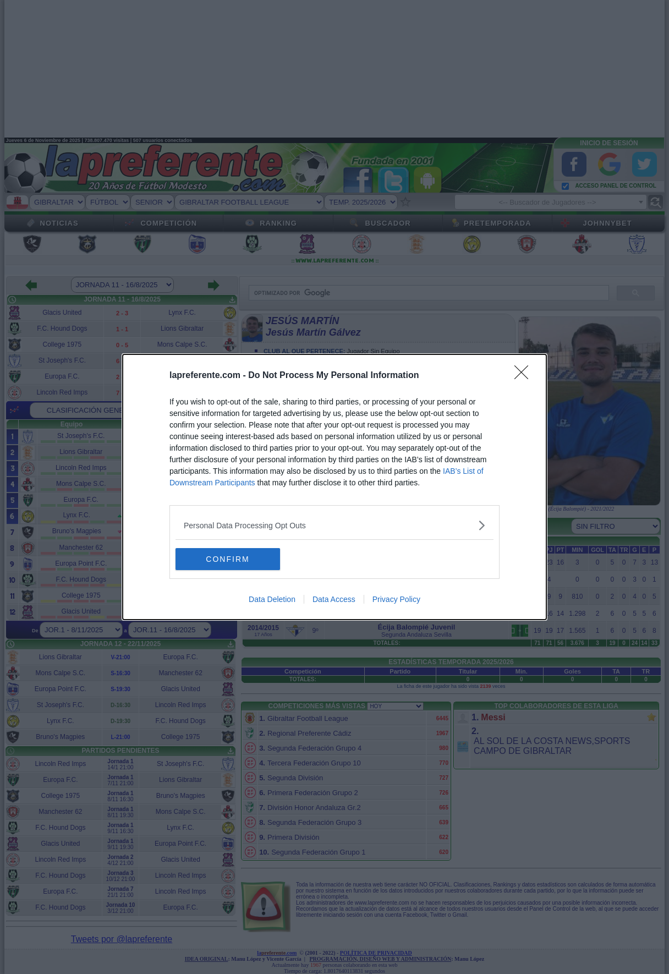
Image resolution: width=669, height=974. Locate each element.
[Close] (524, 375)
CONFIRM (227, 559)
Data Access (333, 599)
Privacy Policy (396, 599)
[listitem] (334, 525)
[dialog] (334, 487)
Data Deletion (272, 599)
